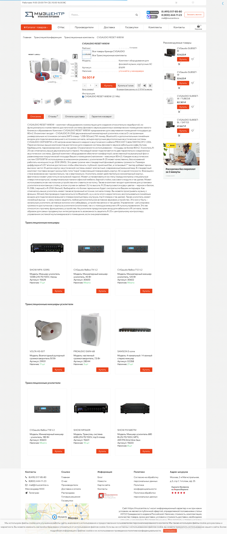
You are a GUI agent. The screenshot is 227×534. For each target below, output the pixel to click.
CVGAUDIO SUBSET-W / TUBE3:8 (187, 97)
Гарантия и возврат (102, 116)
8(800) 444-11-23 (35, 480)
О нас (64, 480)
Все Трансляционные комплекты (109, 55)
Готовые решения (70, 496)
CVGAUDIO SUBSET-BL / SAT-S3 (187, 121)
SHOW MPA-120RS (40, 269)
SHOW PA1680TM (126, 429)
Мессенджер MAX (34, 488)
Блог (100, 477)
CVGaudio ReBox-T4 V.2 (86, 269)
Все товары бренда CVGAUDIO (108, 51)
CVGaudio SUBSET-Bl (187, 49)
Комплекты (157, 26)
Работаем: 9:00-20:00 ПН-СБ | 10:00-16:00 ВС (44, 2)
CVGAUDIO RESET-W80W (101, 96)
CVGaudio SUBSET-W (187, 73)
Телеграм (32, 492)
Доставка (109, 27)
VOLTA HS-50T (37, 351)
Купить (108, 85)
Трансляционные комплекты (79, 37)
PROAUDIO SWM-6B (84, 351)
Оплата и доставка (75, 116)
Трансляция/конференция (48, 37)
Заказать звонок (194, 14)
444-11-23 (171, 14)
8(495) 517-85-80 (35, 477)
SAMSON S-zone (126, 351)
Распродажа (67, 492)
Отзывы (53, 116)
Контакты (179, 27)
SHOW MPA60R (82, 429)
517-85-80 (171, 11)
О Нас (61, 27)
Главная (27, 37)
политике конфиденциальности (144, 530)
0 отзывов (133, 48)
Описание (35, 116)
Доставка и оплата (71, 488)
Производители (84, 27)
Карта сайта (104, 484)
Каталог (35, 27)
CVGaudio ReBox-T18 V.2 (42, 429)
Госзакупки (131, 27)
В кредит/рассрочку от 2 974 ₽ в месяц (135, 89)
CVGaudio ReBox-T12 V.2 (129, 269)
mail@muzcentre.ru (170, 18)
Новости (102, 480)
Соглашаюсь (170, 531)
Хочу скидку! (88, 89)
